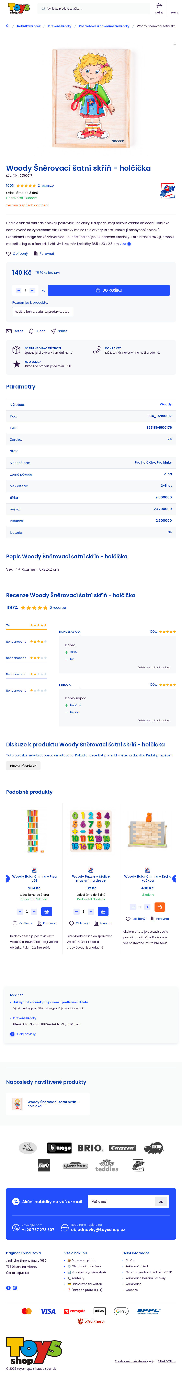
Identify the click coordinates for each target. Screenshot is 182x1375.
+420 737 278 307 (38, 1229)
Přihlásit (161, 1201)
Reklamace (133, 1284)
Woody (166, 404)
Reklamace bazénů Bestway (146, 1278)
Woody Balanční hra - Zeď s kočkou (147, 879)
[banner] (18, 9)
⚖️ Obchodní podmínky (84, 1266)
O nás (130, 1260)
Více (123, 244)
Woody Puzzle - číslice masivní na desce (91, 879)
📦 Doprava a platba (81, 1260)
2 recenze (46, 185)
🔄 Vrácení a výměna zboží (86, 1272)
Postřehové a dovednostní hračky (104, 26)
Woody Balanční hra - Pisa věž (34, 879)
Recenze (132, 1290)
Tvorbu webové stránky (131, 1361)
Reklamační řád (137, 1266)
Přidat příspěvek (23, 765)
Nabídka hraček (29, 26)
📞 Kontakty (75, 1278)
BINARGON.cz (167, 1361)
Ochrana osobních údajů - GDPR (149, 1272)
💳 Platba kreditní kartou (84, 1284)
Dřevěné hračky (59, 26)
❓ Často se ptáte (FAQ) (84, 1290)
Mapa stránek (46, 1369)
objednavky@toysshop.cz (98, 1229)
